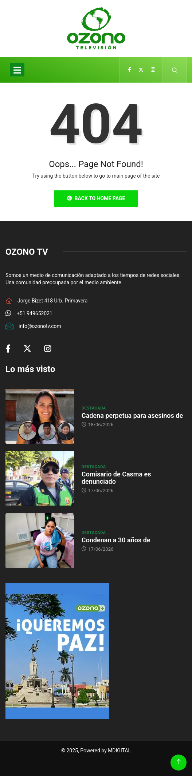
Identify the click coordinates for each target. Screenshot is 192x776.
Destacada (94, 408)
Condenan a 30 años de (116, 540)
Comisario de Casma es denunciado (116, 477)
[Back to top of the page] (178, 762)
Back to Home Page (96, 198)
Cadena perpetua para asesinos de (132, 415)
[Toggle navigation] (17, 70)
